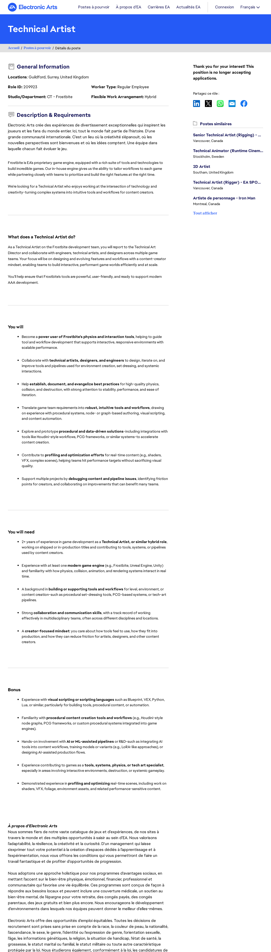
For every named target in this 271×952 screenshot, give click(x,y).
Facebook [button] (246, 103)
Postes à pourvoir (37, 48)
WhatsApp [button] (223, 103)
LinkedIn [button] (199, 103)
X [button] (211, 103)
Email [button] (234, 103)
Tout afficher (205, 213)
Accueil (13, 48)
